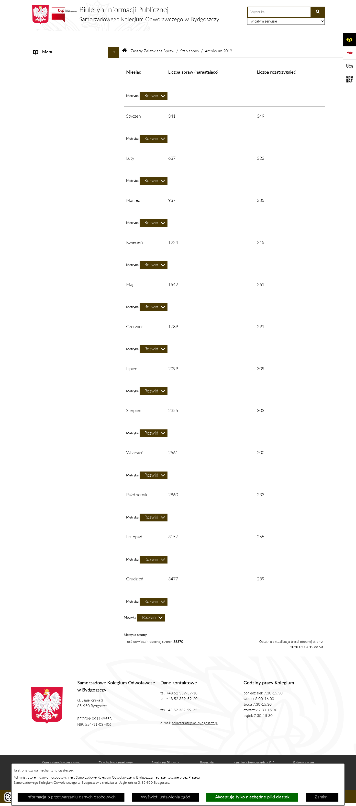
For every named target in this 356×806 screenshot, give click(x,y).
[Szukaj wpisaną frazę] (318, 12)
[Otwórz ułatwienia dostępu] (349, 39)
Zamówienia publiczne (116, 749)
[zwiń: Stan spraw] (115, 169)
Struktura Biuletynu (166, 749)
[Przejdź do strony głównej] (125, 14)
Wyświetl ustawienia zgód (165, 797)
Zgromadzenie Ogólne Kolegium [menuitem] (63, 71)
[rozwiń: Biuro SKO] (115, 82)
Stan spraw (189, 37)
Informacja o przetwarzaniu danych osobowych (71, 797)
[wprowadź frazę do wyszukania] (279, 12)
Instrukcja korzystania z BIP (254, 749)
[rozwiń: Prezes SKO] (115, 60)
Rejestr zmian (303, 749)
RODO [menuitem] (39, 495)
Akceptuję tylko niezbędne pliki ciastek (252, 797)
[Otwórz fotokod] (349, 79)
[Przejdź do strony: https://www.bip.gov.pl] (349, 52)
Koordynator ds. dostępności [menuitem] (60, 506)
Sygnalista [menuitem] (43, 517)
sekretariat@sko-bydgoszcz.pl (195, 709)
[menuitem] (75, 140)
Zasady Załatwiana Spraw (152, 37)
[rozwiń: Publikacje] (115, 104)
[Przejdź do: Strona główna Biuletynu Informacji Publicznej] (124, 37)
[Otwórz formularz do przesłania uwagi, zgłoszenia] (349, 66)
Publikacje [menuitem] (42, 104)
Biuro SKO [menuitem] (43, 82)
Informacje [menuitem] (43, 49)
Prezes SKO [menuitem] (44, 60)
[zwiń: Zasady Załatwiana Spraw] (115, 126)
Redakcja (207, 749)
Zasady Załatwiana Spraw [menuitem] (58, 126)
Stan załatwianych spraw (61, 749)
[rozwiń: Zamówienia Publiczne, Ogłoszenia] (115, 115)
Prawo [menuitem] (39, 93)
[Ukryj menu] (113, 38)
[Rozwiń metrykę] (153, 82)
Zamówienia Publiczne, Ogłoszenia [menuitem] (66, 115)
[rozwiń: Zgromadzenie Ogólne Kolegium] (115, 71)
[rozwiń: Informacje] (115, 49)
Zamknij (322, 797)
